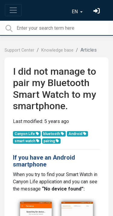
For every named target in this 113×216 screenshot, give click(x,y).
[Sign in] (97, 11)
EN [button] (75, 11)
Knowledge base (57, 50)
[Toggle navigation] (13, 10)
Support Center (19, 50)
